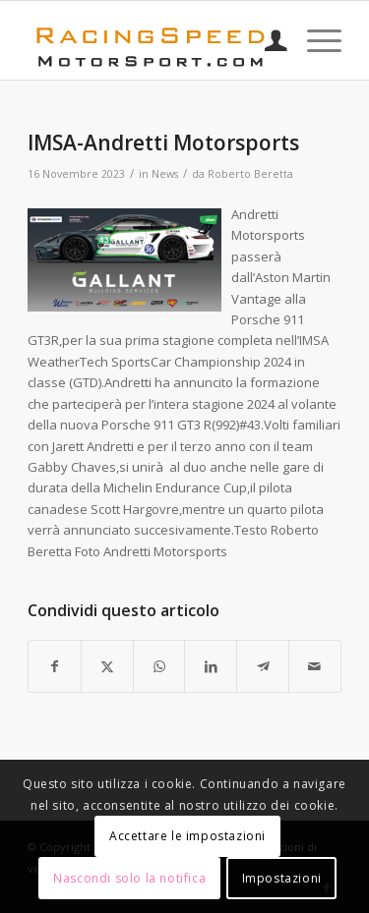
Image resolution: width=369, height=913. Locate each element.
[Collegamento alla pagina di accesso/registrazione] (266, 40)
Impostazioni (282, 878)
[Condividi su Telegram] (262, 666)
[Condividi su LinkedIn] (210, 666)
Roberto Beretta (250, 174)
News (165, 174)
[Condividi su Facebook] (55, 666)
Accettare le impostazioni (187, 835)
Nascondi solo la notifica (129, 878)
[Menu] (314, 40)
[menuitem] (266, 40)
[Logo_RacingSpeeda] (153, 40)
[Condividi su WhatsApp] (159, 666)
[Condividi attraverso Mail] (314, 666)
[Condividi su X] (107, 666)
